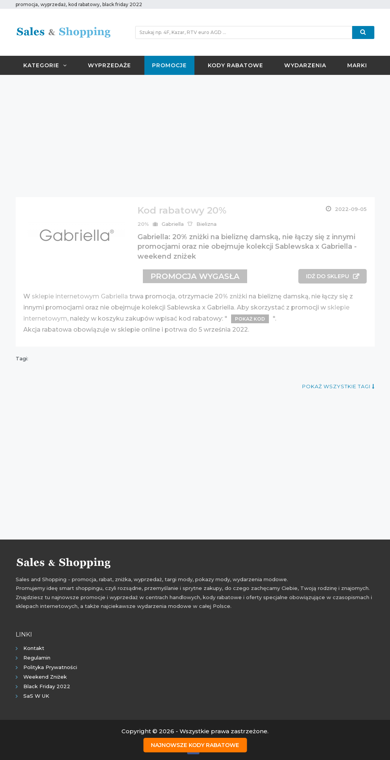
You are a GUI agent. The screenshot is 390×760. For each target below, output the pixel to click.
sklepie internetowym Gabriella (80, 296)
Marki (357, 65)
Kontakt (33, 648)
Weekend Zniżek (45, 677)
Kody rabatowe (235, 65)
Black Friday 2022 (46, 686)
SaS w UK (36, 696)
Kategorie (45, 65)
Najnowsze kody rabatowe (195, 745)
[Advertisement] (195, 136)
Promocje (169, 65)
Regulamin (36, 658)
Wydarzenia (305, 65)
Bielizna (206, 224)
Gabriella (173, 224)
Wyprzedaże (109, 65)
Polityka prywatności (50, 667)
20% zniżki (231, 296)
